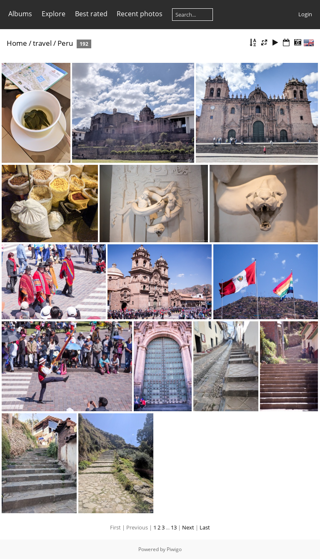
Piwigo (174, 549)
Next (188, 527)
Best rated (91, 13)
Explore (53, 13)
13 (174, 527)
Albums (20, 13)
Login (305, 14)
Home (17, 43)
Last (205, 527)
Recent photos (139, 13)
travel (42, 43)
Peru (65, 43)
